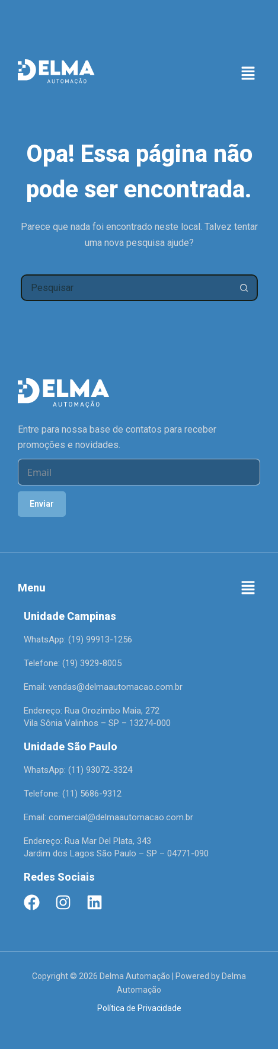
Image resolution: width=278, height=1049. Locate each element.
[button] (248, 74)
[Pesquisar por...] (126, 287)
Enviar (42, 503)
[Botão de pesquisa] (244, 287)
